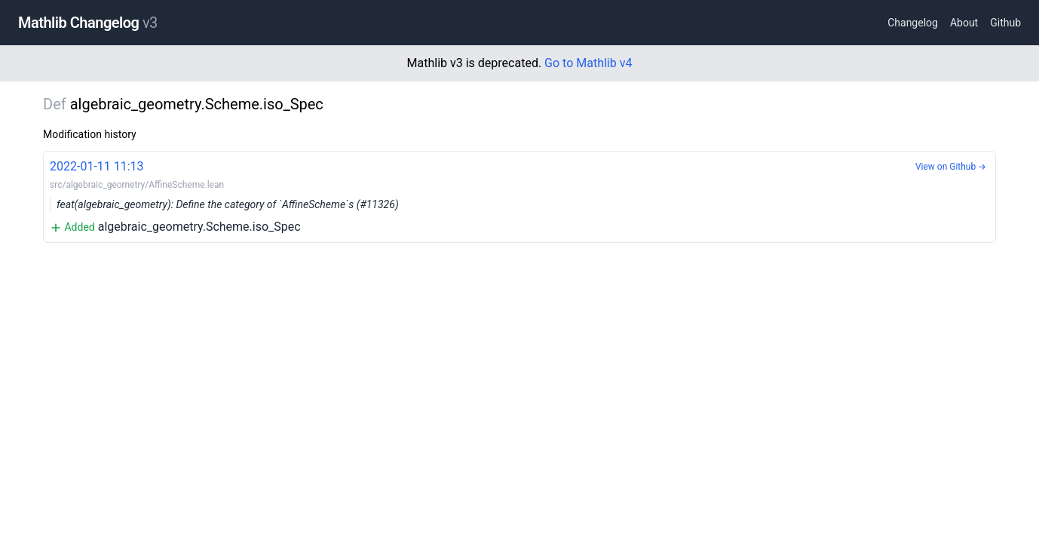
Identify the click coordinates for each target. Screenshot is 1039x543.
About (964, 23)
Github (1005, 23)
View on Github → (950, 166)
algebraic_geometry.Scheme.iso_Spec (519, 196)
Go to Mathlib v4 (588, 63)
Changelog (912, 23)
